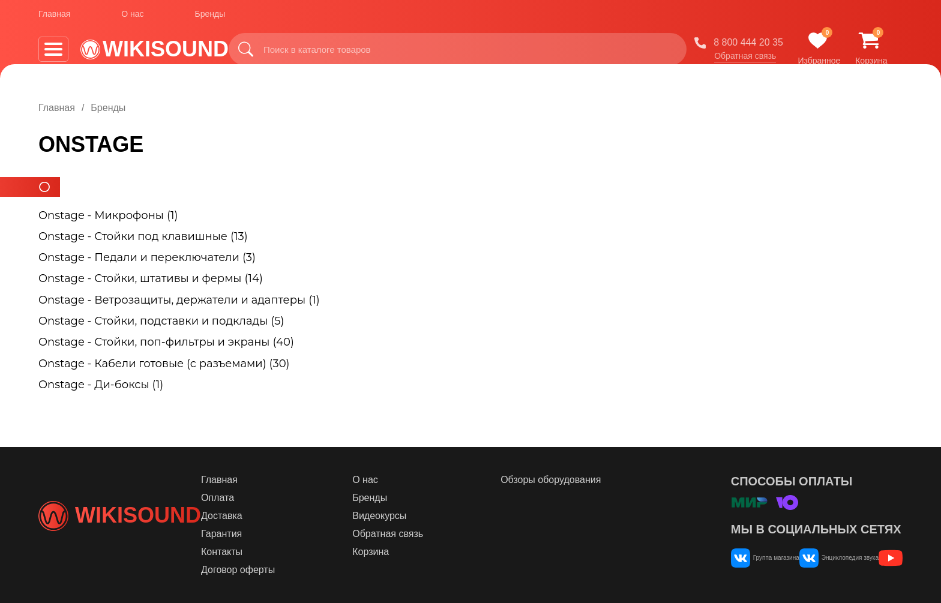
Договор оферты (308, 570)
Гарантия (291, 534)
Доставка (292, 516)
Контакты (292, 552)
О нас (132, 17)
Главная (54, 17)
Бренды (210, 17)
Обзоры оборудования (581, 480)
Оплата (287, 498)
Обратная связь (758, 59)
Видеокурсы (430, 516)
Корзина (421, 552)
